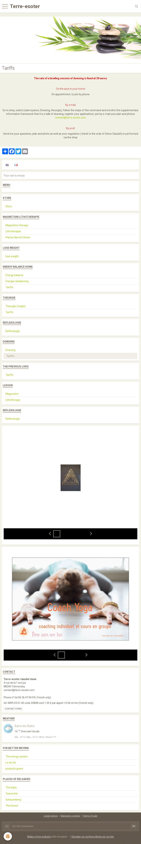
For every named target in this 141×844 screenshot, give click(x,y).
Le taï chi (11, 762)
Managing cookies (70, 815)
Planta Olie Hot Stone (18, 237)
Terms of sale (90, 815)
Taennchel (12, 793)
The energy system (17, 756)
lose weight (12, 256)
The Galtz (11, 787)
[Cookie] (8, 836)
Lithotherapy (13, 399)
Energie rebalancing (17, 281)
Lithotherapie (13, 231)
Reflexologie (13, 331)
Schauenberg (13, 799)
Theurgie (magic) (16, 306)
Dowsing (10, 350)
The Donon (12, 805)
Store (9, 206)
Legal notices (51, 815)
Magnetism (12, 393)
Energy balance (14, 275)
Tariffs (9, 287)
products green (14, 768)
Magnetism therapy (17, 225)
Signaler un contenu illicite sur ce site (92, 836)
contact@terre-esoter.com (70, 117)
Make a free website (39, 836)
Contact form (13, 709)
